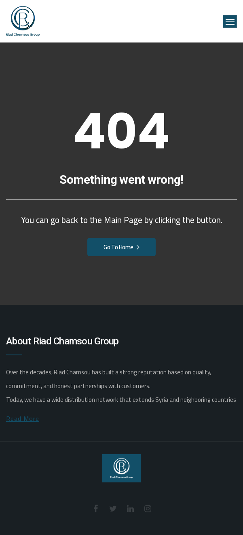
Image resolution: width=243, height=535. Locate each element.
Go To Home (121, 247)
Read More (22, 418)
